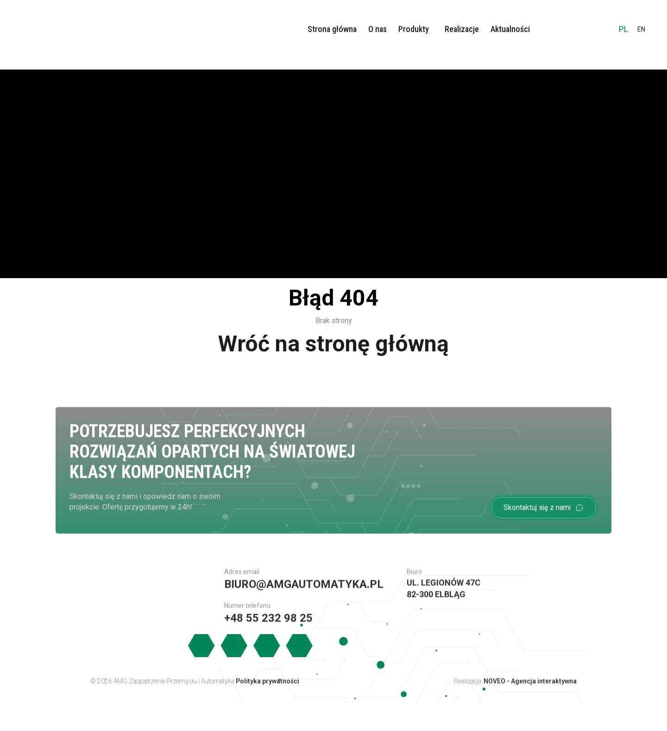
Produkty (413, 29)
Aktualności (510, 29)
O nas (377, 29)
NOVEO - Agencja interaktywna (530, 685)
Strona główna (332, 29)
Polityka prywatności (267, 685)
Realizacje (462, 29)
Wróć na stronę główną (333, 344)
